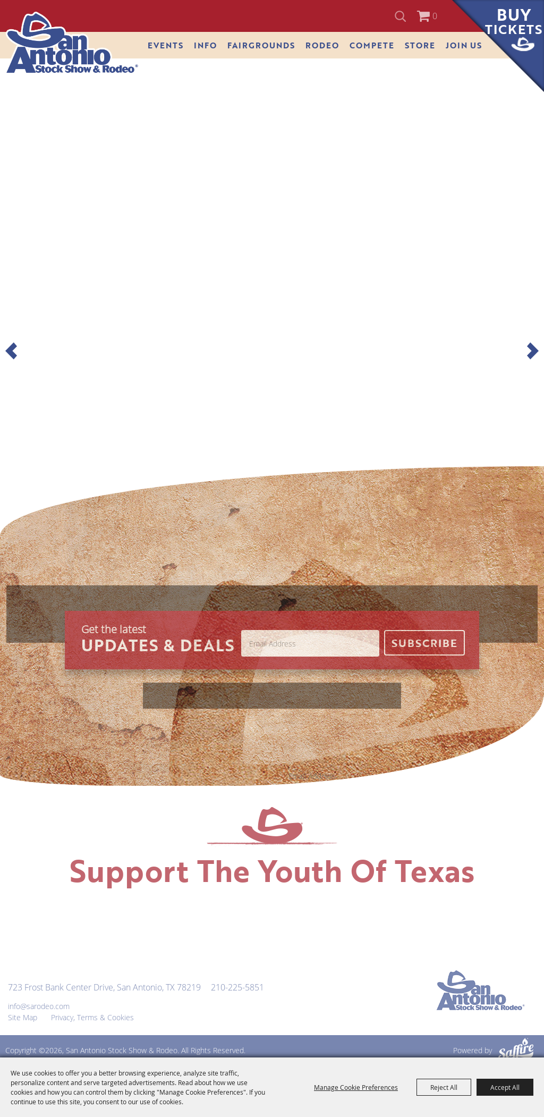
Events (165, 45)
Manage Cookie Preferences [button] (356, 1087)
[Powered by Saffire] (515, 1050)
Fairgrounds (261, 45)
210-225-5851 (237, 987)
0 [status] (434, 16)
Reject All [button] (443, 1087)
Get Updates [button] (424, 643)
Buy (513, 20)
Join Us (464, 45)
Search (402, 16)
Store (420, 45)
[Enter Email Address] (310, 643)
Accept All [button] (505, 1087)
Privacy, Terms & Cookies (92, 1017)
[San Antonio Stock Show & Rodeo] (72, 43)
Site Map (22, 1017)
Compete (372, 45)
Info (205, 45)
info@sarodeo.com (39, 1006)
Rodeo (322, 45)
